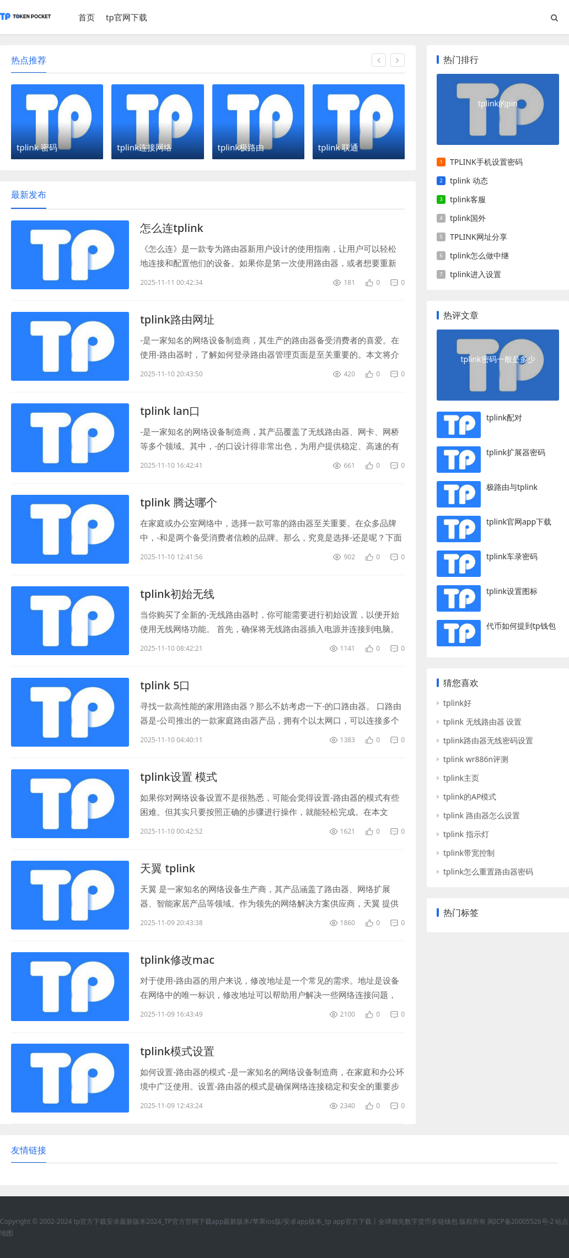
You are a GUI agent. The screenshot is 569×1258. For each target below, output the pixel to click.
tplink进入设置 (475, 274)
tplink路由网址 (177, 319)
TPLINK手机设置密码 (486, 161)
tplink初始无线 (177, 593)
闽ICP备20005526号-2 (520, 1221)
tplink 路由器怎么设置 (481, 815)
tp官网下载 (126, 17)
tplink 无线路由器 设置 (482, 721)
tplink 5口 (165, 685)
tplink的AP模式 (469, 796)
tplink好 (457, 703)
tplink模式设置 (177, 1051)
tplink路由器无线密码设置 (488, 740)
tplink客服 (468, 199)
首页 (86, 17)
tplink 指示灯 (466, 834)
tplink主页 (461, 778)
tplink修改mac (177, 959)
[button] (379, 60)
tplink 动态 (469, 180)
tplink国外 (468, 218)
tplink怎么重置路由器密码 (488, 871)
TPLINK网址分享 (478, 236)
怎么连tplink (171, 227)
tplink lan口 (170, 410)
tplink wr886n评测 (475, 759)
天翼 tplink (167, 868)
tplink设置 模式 (178, 776)
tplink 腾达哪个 (178, 502)
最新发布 (28, 194)
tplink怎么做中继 (479, 255)
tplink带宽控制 (469, 852)
